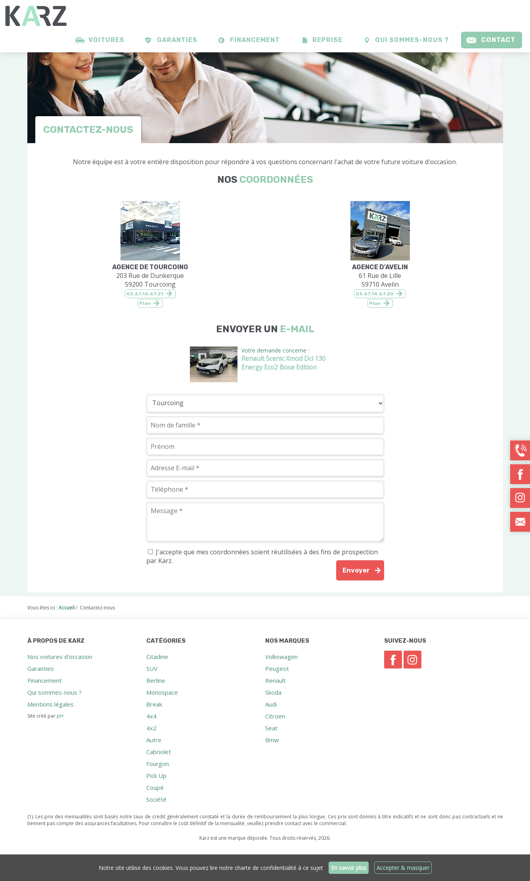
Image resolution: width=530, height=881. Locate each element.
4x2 (151, 728)
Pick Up (156, 775)
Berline (155, 680)
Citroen (275, 716)
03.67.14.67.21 (144, 294)
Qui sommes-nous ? (412, 40)
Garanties (177, 40)
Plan (145, 303)
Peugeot (277, 668)
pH (60, 715)
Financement (255, 40)
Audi (271, 704)
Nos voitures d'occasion (59, 657)
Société (156, 799)
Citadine (157, 657)
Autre (153, 740)
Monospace (162, 692)
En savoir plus (348, 867)
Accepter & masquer (403, 867)
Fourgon (157, 764)
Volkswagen (281, 657)
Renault (275, 680)
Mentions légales (50, 704)
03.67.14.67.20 (375, 294)
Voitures (106, 40)
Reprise (327, 40)
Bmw (272, 740)
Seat (271, 728)
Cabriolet (158, 752)
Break (154, 704)
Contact (498, 40)
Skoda (273, 692)
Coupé (155, 787)
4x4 (151, 716)
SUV (151, 668)
